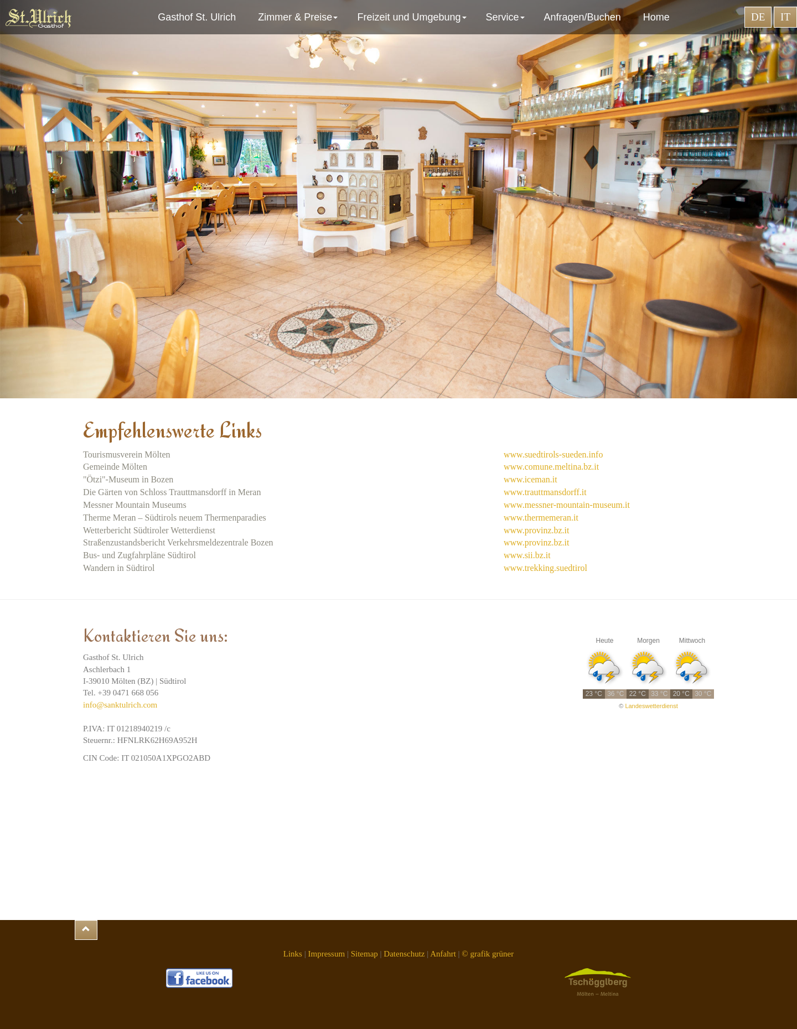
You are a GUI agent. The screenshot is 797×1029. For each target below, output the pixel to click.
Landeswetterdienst (651, 706)
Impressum (326, 953)
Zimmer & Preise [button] (299, 17)
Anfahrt (443, 953)
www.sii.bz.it (527, 555)
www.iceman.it (530, 479)
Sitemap (364, 953)
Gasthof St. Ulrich (199, 17)
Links (292, 953)
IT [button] (785, 17)
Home (656, 17)
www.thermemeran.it (541, 517)
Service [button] (506, 17)
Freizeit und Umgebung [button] (413, 17)
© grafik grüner (488, 953)
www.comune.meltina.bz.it (551, 466)
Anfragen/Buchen (585, 17)
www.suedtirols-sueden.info (553, 454)
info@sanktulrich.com (120, 704)
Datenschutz (404, 953)
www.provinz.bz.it (537, 530)
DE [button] (758, 17)
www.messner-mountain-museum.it (567, 505)
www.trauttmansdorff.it (545, 492)
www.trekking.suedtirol (545, 568)
